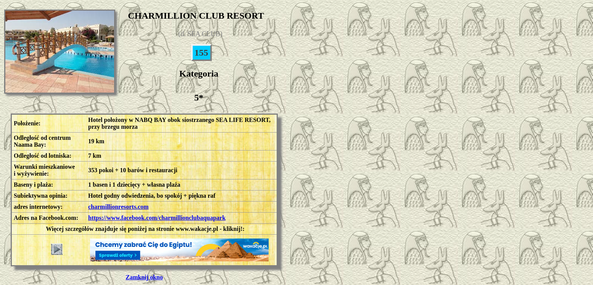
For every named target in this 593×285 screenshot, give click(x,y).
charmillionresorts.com (118, 206)
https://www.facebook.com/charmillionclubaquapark (157, 218)
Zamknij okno (144, 277)
